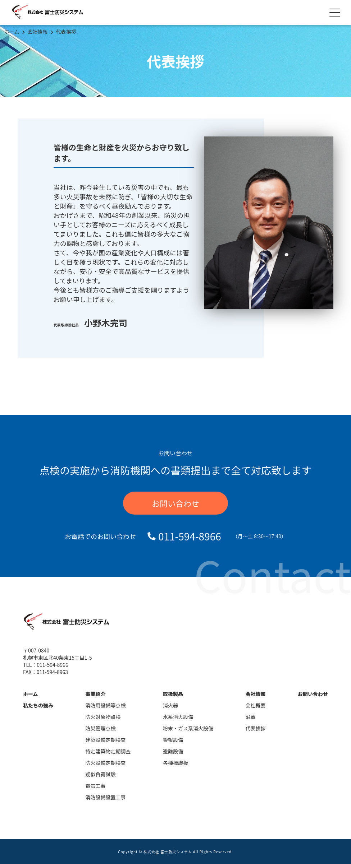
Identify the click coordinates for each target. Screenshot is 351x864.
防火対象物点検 (103, 716)
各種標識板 (175, 762)
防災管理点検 (101, 728)
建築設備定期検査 (106, 739)
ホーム (11, 31)
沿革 (251, 716)
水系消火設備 (178, 716)
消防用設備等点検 (106, 705)
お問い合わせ (175, 503)
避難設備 (173, 751)
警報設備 (173, 739)
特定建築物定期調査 (108, 751)
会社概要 (256, 705)
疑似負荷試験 (101, 774)
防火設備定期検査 (106, 762)
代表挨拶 (66, 31)
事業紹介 (96, 693)
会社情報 (38, 31)
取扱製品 (173, 693)
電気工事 (96, 785)
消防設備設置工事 (106, 797)
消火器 (170, 705)
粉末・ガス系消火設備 (188, 728)
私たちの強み (38, 705)
